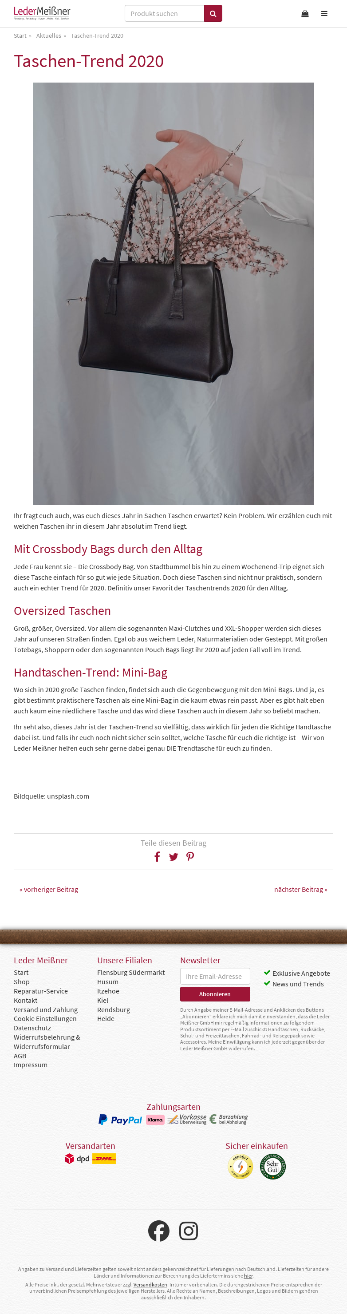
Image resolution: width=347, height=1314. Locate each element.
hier (248, 1275)
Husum (107, 981)
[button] (157, 857)
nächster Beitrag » (300, 889)
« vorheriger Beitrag (49, 889)
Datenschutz (32, 1027)
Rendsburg (113, 1009)
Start (21, 972)
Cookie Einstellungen (45, 1018)
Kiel (102, 1000)
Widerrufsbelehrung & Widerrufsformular (47, 1042)
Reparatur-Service (41, 990)
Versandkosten (150, 1284)
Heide (105, 1018)
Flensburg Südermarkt (131, 972)
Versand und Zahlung (46, 1009)
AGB (20, 1055)
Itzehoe (108, 990)
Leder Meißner (42, 13)
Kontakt (25, 1000)
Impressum (30, 1064)
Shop (22, 981)
